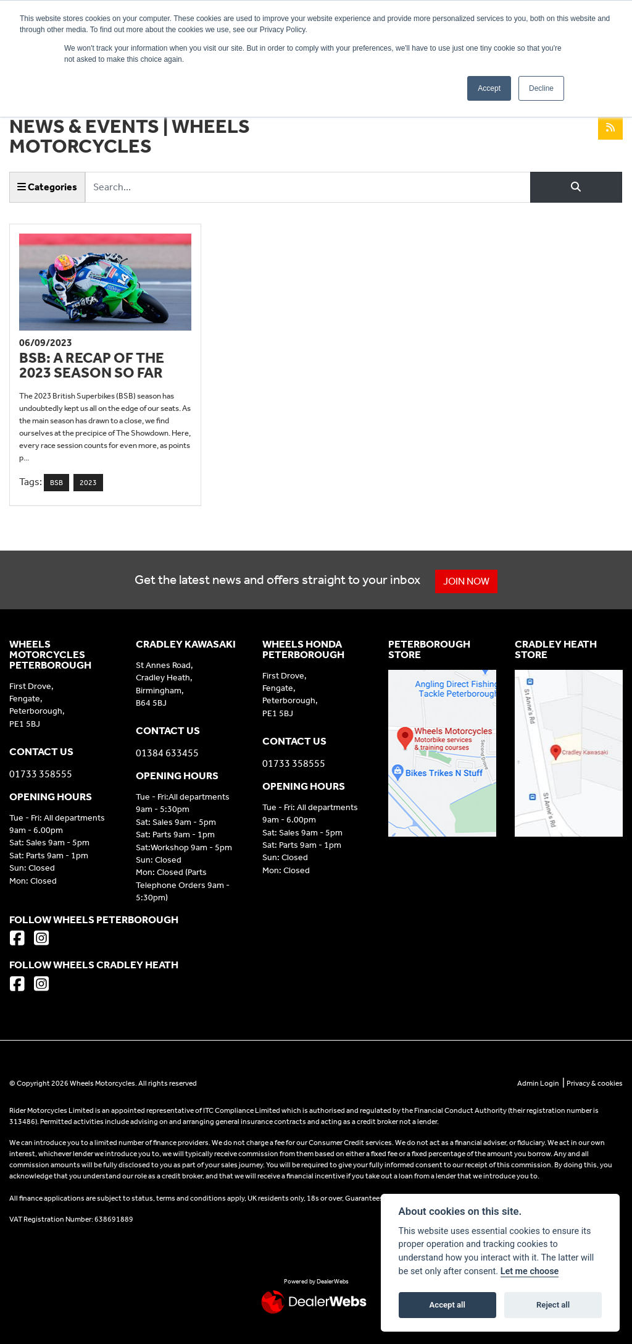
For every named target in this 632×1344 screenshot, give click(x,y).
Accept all (447, 1304)
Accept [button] (489, 88)
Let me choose (530, 1271)
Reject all (553, 1304)
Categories (47, 187)
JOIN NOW (467, 581)
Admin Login (538, 1083)
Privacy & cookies (595, 1083)
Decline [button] (541, 88)
